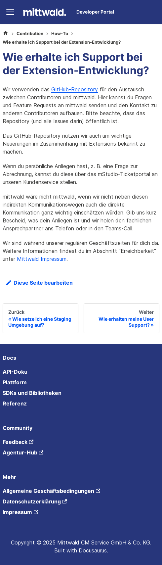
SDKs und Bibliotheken (32, 393)
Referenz (15, 403)
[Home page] (6, 34)
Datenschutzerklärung (35, 501)
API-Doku (15, 371)
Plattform (15, 382)
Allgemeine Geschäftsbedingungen (51, 491)
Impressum (20, 512)
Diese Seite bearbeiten (39, 282)
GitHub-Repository (74, 89)
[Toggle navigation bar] (10, 12)
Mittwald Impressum (41, 259)
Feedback (18, 442)
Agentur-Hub (23, 452)
